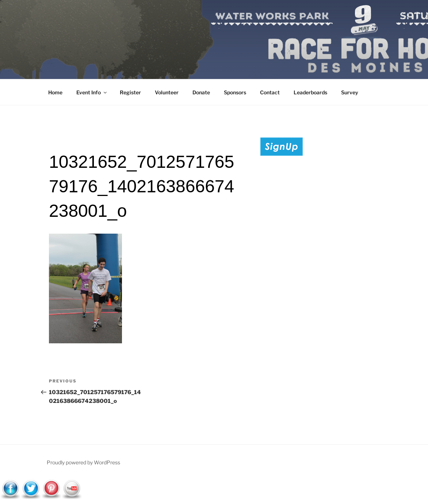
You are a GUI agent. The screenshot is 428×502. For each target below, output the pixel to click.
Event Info (92, 92)
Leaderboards (310, 92)
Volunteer (167, 92)
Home (55, 92)
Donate (201, 92)
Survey (349, 92)
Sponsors (235, 92)
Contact (270, 92)
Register (130, 92)
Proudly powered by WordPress (83, 462)
